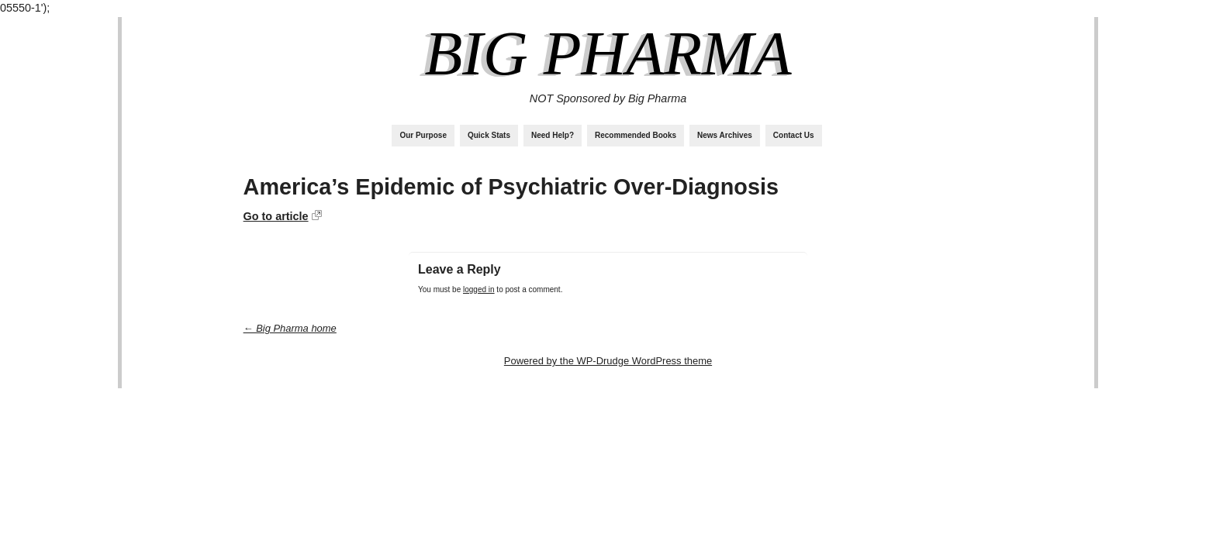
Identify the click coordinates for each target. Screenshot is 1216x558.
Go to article (276, 216)
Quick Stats (489, 135)
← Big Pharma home (290, 328)
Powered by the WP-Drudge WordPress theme (608, 361)
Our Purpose (423, 135)
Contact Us (793, 135)
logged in (479, 289)
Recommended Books (635, 135)
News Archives (724, 135)
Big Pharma (607, 53)
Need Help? (552, 135)
